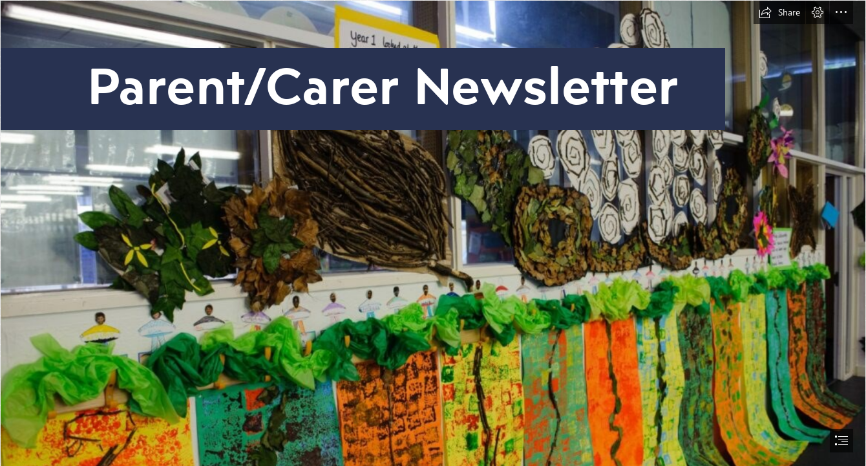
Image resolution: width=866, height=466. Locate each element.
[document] (433, 233)
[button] (779, 12)
